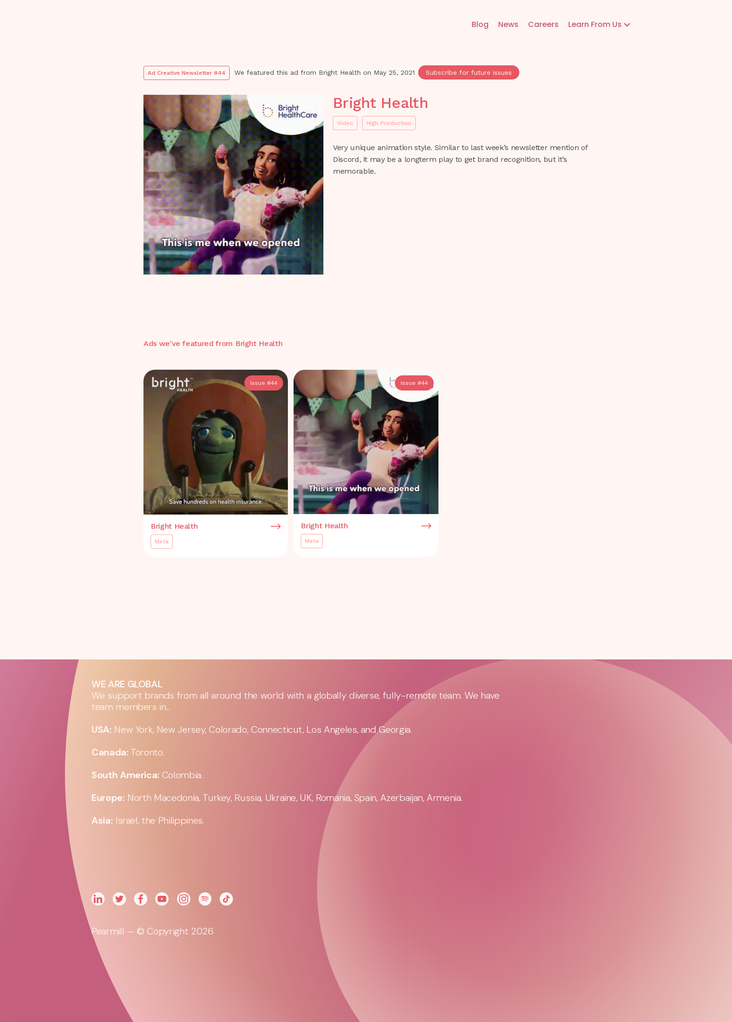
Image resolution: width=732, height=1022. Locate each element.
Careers (543, 24)
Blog (480, 24)
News (508, 24)
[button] (600, 24)
